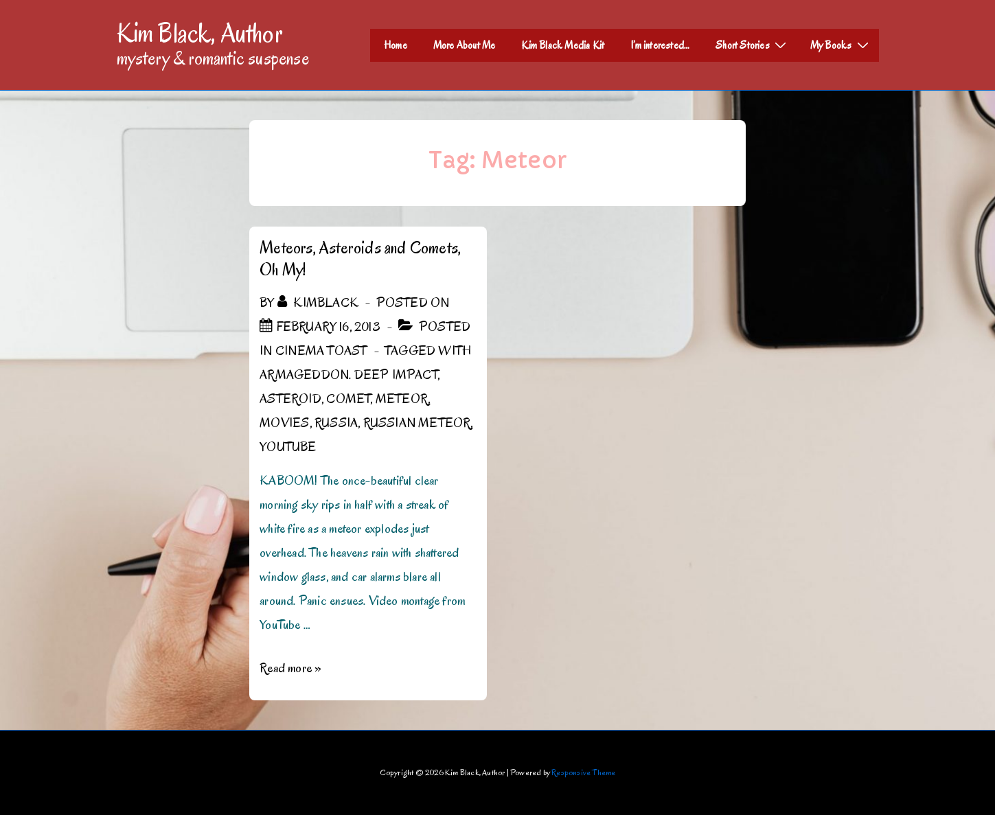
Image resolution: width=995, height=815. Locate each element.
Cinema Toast (321, 351)
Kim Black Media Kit (562, 45)
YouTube (288, 447)
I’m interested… (659, 45)
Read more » (290, 668)
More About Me (464, 45)
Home (395, 45)
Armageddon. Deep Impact (348, 375)
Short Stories (753, 44)
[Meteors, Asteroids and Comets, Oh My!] (328, 327)
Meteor (402, 399)
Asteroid (290, 399)
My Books (841, 44)
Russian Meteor (417, 423)
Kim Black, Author (200, 33)
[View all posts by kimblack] (319, 303)
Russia (336, 423)
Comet (348, 399)
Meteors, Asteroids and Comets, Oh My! (360, 259)
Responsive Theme (583, 772)
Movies (284, 423)
